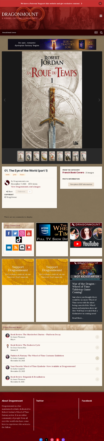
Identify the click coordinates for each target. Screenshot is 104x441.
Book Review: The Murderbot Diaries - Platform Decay (36, 334)
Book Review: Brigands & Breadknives (28, 377)
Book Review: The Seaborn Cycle (25, 345)
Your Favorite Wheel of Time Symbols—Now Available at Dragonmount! (43, 366)
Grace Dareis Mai (19, 348)
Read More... (77, 318)
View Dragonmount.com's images (25, 187)
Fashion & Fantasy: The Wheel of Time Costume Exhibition (37, 355)
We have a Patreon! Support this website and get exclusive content (50, 3)
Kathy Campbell (19, 358)
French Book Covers (73, 172)
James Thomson (19, 337)
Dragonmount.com (21, 181)
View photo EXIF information (81, 184)
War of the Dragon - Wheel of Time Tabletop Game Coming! (84, 288)
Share (9, 192)
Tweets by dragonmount (47, 405)
